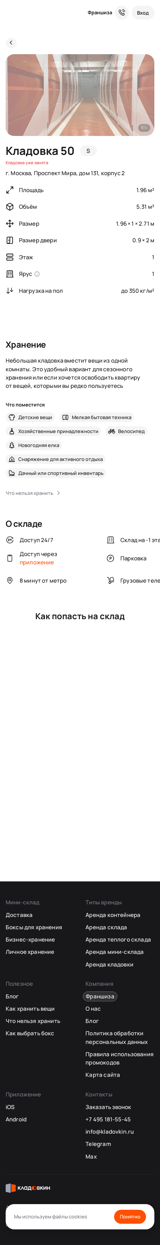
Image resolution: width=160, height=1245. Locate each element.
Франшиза (100, 12)
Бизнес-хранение (30, 939)
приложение (37, 562)
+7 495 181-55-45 (108, 1119)
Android (16, 1119)
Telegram (98, 1144)
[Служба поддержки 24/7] (122, 13)
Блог (12, 996)
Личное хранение (30, 952)
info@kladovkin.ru (109, 1131)
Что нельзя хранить (33, 1021)
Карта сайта (102, 1074)
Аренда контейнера (112, 915)
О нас (93, 1008)
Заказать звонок (108, 1107)
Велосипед (131, 431)
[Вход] (143, 13)
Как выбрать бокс (30, 1033)
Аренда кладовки (109, 964)
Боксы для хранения (34, 927)
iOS (10, 1107)
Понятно (130, 1216)
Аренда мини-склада (114, 952)
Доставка (19, 915)
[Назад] (11, 43)
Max (91, 1156)
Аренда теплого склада (118, 939)
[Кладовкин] (11, 12)
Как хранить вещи (30, 1008)
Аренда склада (106, 927)
